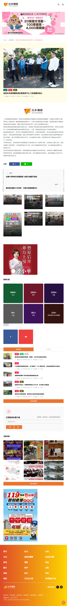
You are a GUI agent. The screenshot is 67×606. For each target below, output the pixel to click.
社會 (5, 90)
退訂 (18, 427)
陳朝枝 (6, 96)
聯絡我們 (26, 595)
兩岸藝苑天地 (50, 578)
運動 (26, 562)
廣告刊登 (5, 595)
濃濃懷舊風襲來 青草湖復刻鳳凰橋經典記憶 (26, 375)
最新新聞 (11, 40)
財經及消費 (49, 557)
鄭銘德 (51, 198)
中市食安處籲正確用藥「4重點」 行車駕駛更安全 (12, 224)
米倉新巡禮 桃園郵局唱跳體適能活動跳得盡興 (33, 213)
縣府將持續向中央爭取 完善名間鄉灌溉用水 (21, 188)
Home (5, 40)
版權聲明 (40, 595)
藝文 (5, 568)
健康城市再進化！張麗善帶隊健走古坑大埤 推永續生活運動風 (32, 384)
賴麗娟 (18, 359)
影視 (5, 562)
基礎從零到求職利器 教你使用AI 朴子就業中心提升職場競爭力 (33, 197)
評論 (26, 354)
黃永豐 (9, 196)
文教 (47, 568)
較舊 (58, 184)
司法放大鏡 (28, 578)
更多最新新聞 (33, 401)
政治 (8, 218)
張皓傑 (51, 217)
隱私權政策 (33, 595)
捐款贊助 (12, 595)
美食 (47, 573)
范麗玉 (18, 369)
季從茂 (30, 217)
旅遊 (5, 573)
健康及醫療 (14, 218)
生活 (10, 90)
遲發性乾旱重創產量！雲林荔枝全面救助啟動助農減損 (29, 394)
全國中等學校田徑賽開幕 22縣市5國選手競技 (21, 177)
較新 (9, 173)
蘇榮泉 (30, 201)
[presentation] (4, 24)
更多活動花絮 (33, 483)
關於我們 (19, 595)
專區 (5, 578)
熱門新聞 (48, 349)
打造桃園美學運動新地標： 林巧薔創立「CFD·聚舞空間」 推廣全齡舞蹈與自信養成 (37, 366)
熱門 (17, 354)
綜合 (15, 90)
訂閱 (10, 427)
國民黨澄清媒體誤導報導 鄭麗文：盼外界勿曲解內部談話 (30, 357)
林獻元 (9, 228)
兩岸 (26, 568)
